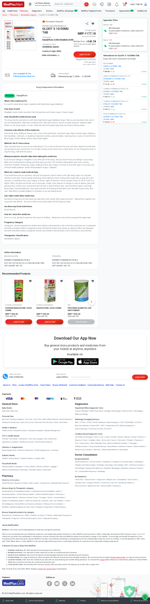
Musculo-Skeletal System (45, 494)
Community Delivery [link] (36, 601)
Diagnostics (37, 11)
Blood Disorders (139, 446)
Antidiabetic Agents (28, 15)
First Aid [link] (5, 439)
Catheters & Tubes (37, 515)
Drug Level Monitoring (98, 446)
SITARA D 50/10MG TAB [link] (113, 117)
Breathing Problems (126, 483)
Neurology (109, 465)
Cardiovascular (18, 515)
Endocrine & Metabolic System (13, 501)
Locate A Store (28, 385)
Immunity (105, 440)
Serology (107, 411)
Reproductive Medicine (94, 468)
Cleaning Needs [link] (8, 467)
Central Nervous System (26, 494)
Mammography (113, 422)
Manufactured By (11, 256)
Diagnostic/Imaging (50, 518)
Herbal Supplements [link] (42, 450)
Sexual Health (106, 486)
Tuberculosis (84, 443)
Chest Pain (79, 480)
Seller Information (50, 55)
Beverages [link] (24, 470)
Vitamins (141, 437)
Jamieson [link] (55, 450)
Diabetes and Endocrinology (85, 465)
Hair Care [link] (37, 419)
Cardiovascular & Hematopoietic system (46, 491)
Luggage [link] (53, 467)
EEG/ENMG (129, 422)
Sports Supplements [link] (9, 450)
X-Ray (89, 422)
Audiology (101, 471)
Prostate (130, 440)
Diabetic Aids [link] (40, 458)
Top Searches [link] (45, 483)
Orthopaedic (6, 518)
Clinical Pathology (81, 411)
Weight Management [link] (52, 431)
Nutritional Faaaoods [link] (35, 431)
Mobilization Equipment (62, 515)
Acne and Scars (80, 486)
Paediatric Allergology (112, 468)
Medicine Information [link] (10, 480)
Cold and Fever (90, 480)
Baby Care (14, 411)
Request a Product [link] (21, 483)
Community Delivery (95, 385)
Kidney (120, 437)
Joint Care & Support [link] (36, 439)
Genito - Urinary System (56, 497)
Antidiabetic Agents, (50, 47)
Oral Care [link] (29, 419)
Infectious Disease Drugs (28, 497)
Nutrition (45, 501)
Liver (101, 437)
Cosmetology (79, 468)
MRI (76, 422)
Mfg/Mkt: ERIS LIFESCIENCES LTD (54, 26)
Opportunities (126, 11)
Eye (51, 501)
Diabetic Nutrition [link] (27, 458)
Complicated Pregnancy (87, 471)
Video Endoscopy (81, 429)
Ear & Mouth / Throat (61, 501)
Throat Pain (105, 483)
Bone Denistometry (82, 426)
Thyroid (133, 437)
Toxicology (132, 443)
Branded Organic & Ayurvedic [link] (40, 470)
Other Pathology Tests (98, 443)
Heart (96, 437)
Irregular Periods (93, 483)
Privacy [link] (83, 601)
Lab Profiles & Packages (84, 437)
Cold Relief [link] (23, 439)
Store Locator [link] (34, 483)
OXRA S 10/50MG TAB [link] (112, 66)
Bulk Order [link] (10, 601)
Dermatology (118, 465)
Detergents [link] (19, 467)
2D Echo (138, 422)
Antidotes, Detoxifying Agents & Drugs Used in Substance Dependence (28, 507)
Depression (101, 480)
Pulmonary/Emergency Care (31, 518)
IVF (76, 471)
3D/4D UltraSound (99, 422)
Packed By (56, 256)
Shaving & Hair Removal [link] (44, 422)
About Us (7, 385)
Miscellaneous (60, 507)
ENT (126, 465)
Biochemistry (127, 411)
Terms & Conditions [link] (141, 601)
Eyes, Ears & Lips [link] (27, 422)
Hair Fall (114, 483)
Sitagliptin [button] (9, 96)
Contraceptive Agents (9, 497)
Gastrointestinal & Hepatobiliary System (16, 491)
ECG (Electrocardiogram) (125, 426)
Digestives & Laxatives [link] (10, 442)
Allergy (127, 437)
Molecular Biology (81, 414)
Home (4, 15)
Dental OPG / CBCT (98, 426)
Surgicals (15, 518)
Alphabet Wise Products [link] (60, 483)
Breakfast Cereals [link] (20, 431)
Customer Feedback (77, 385)
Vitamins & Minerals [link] (25, 450)
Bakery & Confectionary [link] (10, 470)
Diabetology (138, 462)
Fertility (113, 437)
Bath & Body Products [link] (50, 419)
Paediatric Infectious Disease (132, 468)
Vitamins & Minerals (33, 501)
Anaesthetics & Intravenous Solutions (28, 504)
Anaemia (78, 440)
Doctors (49, 11)
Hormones (60, 494)
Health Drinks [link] (7, 431)
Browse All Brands (60, 385)
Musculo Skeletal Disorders (118, 443)
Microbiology (116, 411)
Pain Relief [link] (14, 439)
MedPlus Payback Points (91, 11)
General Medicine (81, 462)
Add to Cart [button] (84, 54)
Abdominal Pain (94, 486)
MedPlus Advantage (67, 11)
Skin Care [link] (5, 419)
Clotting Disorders (81, 446)
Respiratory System (9, 494)
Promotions (110, 11)
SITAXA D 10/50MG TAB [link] (112, 91)
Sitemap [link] (62, 601)
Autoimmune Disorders (83, 450)
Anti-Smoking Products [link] (44, 442)
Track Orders (45, 385)
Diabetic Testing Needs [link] (10, 458)
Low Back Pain (80, 483)
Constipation (121, 480)
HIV (76, 443)
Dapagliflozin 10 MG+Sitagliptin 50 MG (58, 40)
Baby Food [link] (5, 411)
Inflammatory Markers (110, 450)
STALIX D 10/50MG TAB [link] (112, 104)
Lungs (107, 437)
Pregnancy (138, 440)
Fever (85, 440)
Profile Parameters (96, 411)
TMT (122, 422)
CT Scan (83, 422)
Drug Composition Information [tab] (50, 87)
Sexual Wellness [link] (66, 419)
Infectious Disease (125, 446)
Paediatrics (107, 462)
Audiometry (110, 426)
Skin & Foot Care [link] (50, 439)
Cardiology (100, 465)
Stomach (97, 450)
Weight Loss (111, 480)
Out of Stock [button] (81, 322)
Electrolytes (124, 450)
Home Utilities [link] (30, 467)
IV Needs (49, 515)
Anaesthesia (6, 515)
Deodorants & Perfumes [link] (11, 422)
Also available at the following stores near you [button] (24, 75)
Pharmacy (24, 11)
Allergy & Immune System (53, 504)
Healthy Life (142, 11)
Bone (98, 440)
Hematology (138, 411)
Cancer (113, 440)
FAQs (14, 385)
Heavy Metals (112, 446)
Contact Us (120, 385)
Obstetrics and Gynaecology (122, 462)
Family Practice (95, 462)
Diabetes (92, 440)
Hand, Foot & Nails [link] (61, 422)
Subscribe (140, 377)
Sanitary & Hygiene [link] (17, 419)
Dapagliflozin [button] (22, 96)
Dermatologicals (8, 504)
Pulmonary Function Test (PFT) (100, 429)
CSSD (27, 515)
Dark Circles (132, 480)
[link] (13, 4)
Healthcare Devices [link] (27, 442)
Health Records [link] (7, 483)
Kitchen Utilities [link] (43, 467)
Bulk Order (110, 385)
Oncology (42, 497)
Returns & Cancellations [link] (110, 601)
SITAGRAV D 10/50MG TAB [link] (114, 79)
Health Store (10, 11)
